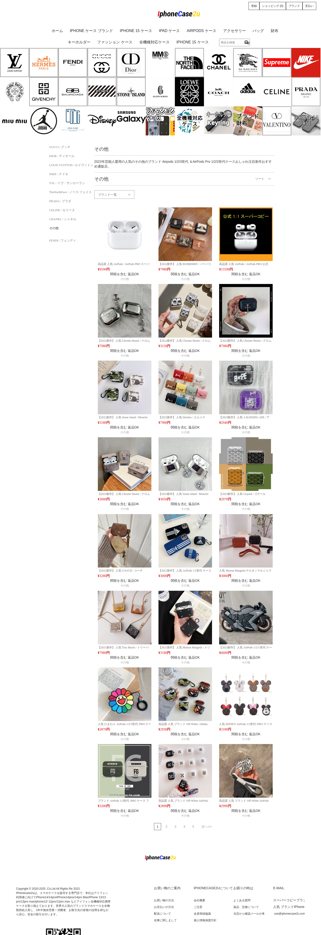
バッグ (258, 31)
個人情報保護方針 (205, 920)
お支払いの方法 (164, 907)
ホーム (57, 31)
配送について (162, 913)
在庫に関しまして (165, 920)
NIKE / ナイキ (58, 174)
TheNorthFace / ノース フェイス (70, 192)
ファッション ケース (114, 42)
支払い (309, 6)
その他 (54, 228)
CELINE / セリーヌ (62, 210)
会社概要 (199, 900)
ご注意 (198, 907)
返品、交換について (246, 907)
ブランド (294, 6)
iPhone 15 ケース (136, 31)
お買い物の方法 (164, 900)
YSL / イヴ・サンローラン (67, 183)
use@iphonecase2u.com (289, 913)
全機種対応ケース (154, 42)
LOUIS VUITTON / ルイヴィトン (71, 165)
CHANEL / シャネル (62, 219)
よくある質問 (241, 900)
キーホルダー (79, 42)
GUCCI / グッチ (60, 147)
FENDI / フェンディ (62, 240)
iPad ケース (169, 31)
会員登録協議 (202, 913)
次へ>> (206, 826)
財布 (274, 31)
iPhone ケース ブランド (91, 31)
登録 (254, 6)
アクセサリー (234, 31)
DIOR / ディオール (62, 156)
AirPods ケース (201, 31)
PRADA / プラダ (60, 201)
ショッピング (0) (272, 6)
